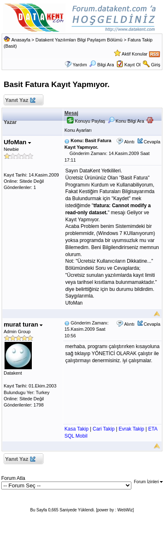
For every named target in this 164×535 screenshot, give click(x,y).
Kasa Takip (76, 429)
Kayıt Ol (132, 64)
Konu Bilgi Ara (126, 121)
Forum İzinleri (148, 481)
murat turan (23, 324)
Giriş (155, 64)
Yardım (80, 64)
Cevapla (152, 141)
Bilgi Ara (101, 64)
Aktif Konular (134, 53)
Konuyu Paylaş (86, 121)
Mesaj (71, 113)
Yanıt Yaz (20, 100)
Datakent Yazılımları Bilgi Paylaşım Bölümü (79, 39)
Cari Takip (103, 429)
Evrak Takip (131, 429)
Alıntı (129, 141)
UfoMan (17, 141)
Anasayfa (20, 39)
